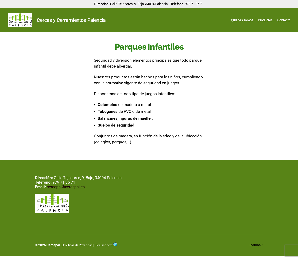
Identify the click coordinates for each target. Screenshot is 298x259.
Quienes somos (242, 22)
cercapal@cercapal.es (66, 190)
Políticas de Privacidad (78, 248)
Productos (265, 22)
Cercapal (53, 248)
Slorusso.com (106, 248)
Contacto (283, 22)
